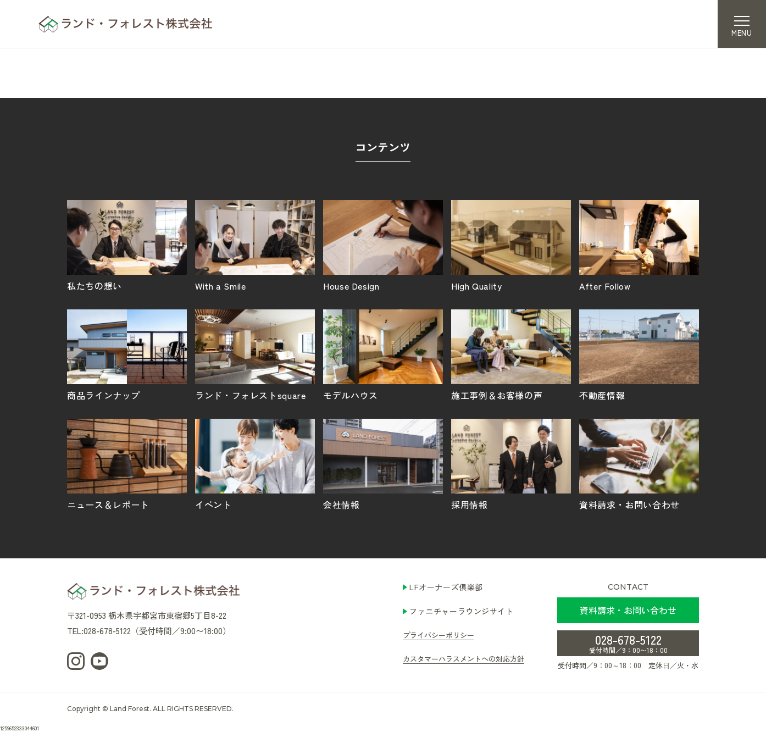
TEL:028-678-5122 (99, 630)
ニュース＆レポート (127, 464)
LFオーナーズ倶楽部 (446, 587)
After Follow (639, 245)
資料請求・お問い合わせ (639, 464)
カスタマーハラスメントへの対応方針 (463, 658)
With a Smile (255, 245)
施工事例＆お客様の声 (511, 354)
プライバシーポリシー (438, 635)
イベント (255, 464)
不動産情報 (639, 354)
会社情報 (383, 464)
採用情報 (511, 464)
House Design (383, 245)
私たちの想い (127, 245)
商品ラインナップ (127, 354)
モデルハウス (383, 354)
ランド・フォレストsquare (255, 354)
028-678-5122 (628, 642)
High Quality (511, 245)
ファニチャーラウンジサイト (461, 611)
